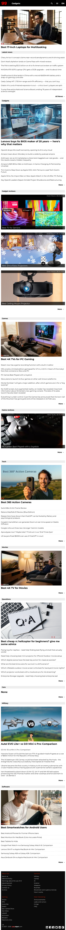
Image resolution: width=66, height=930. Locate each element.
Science (36, 883)
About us (5, 876)
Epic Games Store (8, 909)
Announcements (39, 900)
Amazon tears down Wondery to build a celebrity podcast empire (28, 154)
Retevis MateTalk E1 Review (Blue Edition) (18, 512)
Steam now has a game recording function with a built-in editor (27, 365)
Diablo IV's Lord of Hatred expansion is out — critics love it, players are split (31, 85)
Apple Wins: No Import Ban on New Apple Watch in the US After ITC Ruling (31, 176)
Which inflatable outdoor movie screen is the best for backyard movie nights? (33, 668)
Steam (4, 906)
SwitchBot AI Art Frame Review (14, 508)
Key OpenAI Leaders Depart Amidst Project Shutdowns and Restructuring (31, 180)
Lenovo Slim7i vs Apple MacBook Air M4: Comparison (23, 849)
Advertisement (7, 883)
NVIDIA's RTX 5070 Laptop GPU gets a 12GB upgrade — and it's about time (31, 70)
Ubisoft (4, 913)
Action (4, 900)
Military (36, 876)
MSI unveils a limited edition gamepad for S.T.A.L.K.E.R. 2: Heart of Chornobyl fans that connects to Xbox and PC (32, 370)
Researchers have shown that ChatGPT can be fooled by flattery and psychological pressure (28, 517)
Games (36, 878)
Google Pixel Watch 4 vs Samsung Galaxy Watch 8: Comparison (27, 845)
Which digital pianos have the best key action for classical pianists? (28, 660)
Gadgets (16, 3)
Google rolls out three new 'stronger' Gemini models (22, 528)
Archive (4, 890)
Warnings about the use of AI (12, 881)
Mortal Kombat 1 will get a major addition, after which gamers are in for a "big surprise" (33, 384)
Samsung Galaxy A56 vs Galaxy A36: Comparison (20, 853)
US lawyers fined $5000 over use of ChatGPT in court (22, 536)
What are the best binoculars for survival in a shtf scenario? (25, 664)
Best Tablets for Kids (9, 841)
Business (37, 888)
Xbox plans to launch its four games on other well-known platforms (28, 379)
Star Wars (5, 911)
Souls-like (5, 904)
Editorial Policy (7, 878)
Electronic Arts (7, 920)
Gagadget (4, 3)
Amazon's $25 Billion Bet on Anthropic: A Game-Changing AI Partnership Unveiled (31, 165)
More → (62, 185)
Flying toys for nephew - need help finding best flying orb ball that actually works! (31, 651)
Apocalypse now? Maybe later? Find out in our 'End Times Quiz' (27, 532)
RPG (3, 902)
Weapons (37, 885)
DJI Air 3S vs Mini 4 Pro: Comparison (15, 750)
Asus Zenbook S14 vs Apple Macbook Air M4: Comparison (24, 857)
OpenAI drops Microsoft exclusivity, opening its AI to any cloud (26, 150)
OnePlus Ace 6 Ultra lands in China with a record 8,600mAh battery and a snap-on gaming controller (31, 76)
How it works (38, 892)
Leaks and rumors (40, 902)
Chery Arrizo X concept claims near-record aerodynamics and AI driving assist (33, 58)
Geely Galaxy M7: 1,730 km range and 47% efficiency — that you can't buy (30, 81)
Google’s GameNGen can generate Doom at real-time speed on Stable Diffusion (30, 523)
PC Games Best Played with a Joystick (16, 375)
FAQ (35, 906)
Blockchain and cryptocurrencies (45, 890)
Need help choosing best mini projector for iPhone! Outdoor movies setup (31, 656)
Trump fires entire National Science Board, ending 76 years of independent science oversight (31, 90)
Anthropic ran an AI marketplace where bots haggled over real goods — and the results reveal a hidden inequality (32, 159)
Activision (5, 915)
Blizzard (4, 918)
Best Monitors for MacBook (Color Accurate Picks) (21, 837)
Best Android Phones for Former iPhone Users (20, 833)
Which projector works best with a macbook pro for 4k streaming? (28, 672)
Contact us (5, 888)
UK (3, 925)
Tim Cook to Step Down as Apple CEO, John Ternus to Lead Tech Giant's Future (30, 171)
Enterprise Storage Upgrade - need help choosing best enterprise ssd (29, 676)
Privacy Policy (7, 885)
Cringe (36, 904)
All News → (60, 96)
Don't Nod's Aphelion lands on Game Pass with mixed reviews (26, 62)
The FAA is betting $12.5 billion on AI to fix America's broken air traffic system (32, 66)
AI (34, 881)
